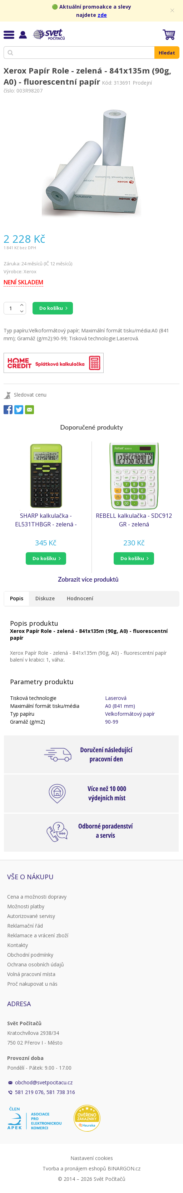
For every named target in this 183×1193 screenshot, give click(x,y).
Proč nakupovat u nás (32, 983)
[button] (46, 558)
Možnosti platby (25, 906)
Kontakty (17, 945)
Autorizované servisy (31, 916)
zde (102, 14)
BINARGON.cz (124, 1168)
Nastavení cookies (91, 1158)
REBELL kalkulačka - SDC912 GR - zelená (134, 520)
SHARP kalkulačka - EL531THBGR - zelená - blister (46, 520)
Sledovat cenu (30, 394)
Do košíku (51, 308)
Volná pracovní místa (31, 974)
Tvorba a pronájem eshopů (74, 1168)
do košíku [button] (44, 558)
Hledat (167, 52)
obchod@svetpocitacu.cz (44, 1082)
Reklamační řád (25, 925)
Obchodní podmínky (30, 954)
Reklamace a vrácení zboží (37, 935)
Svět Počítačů (48, 34)
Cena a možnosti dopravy (36, 896)
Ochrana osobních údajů (35, 964)
